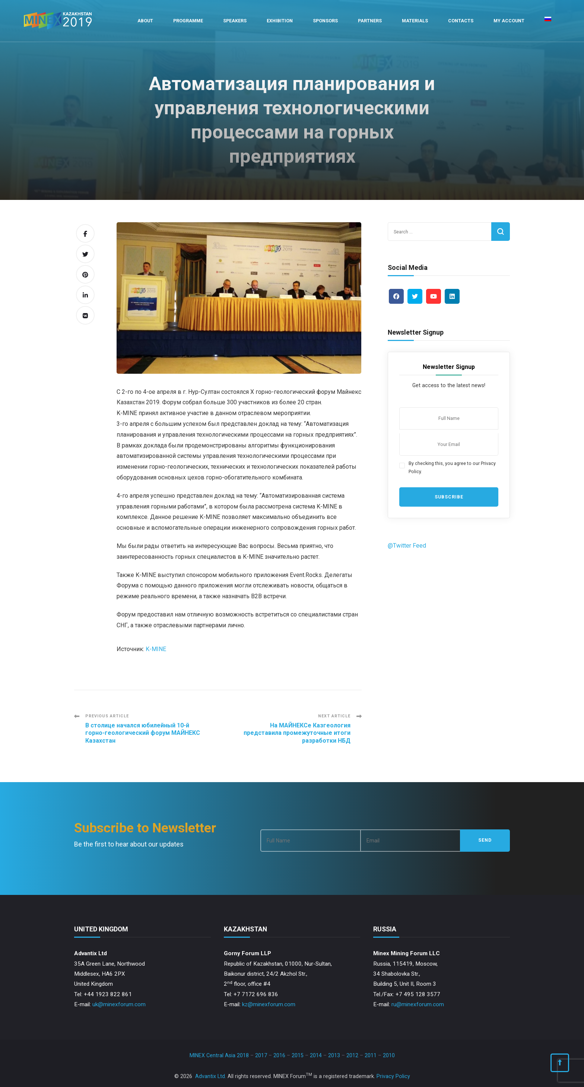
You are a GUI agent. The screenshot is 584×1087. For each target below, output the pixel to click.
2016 (279, 1055)
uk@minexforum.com (119, 1004)
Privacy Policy (393, 1076)
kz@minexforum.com (268, 1004)
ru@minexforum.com (417, 1004)
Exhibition (280, 20)
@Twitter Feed (407, 545)
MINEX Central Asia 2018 (219, 1055)
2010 (389, 1055)
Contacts (460, 20)
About (145, 20)
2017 (261, 1055)
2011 (371, 1055)
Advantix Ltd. (210, 1076)
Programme (188, 20)
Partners (370, 20)
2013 (334, 1055)
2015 (298, 1055)
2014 (316, 1055)
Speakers (235, 20)
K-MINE (156, 649)
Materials (415, 20)
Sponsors (325, 20)
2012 (352, 1055)
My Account (508, 20)
